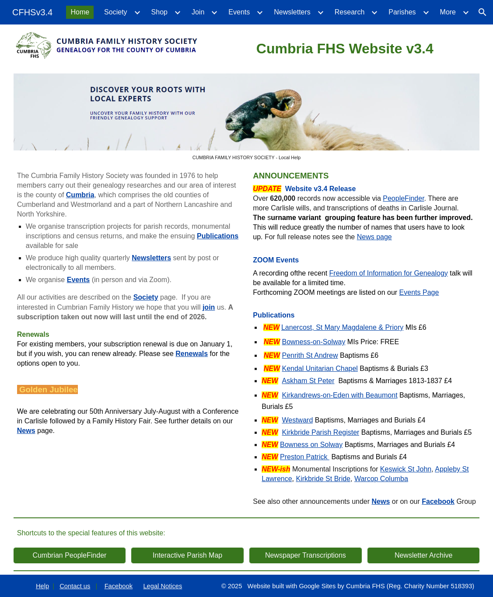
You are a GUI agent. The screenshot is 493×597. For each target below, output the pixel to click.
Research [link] (349, 12)
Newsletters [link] (292, 12)
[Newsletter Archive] (423, 555)
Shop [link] (159, 12)
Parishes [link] (402, 12)
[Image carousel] (247, 117)
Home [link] (79, 12)
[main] (344, 47)
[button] (482, 12)
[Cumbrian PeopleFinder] (69, 555)
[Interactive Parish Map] (187, 555)
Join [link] (198, 12)
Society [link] (115, 12)
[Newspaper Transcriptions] (305, 555)
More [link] (448, 12)
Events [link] (239, 12)
